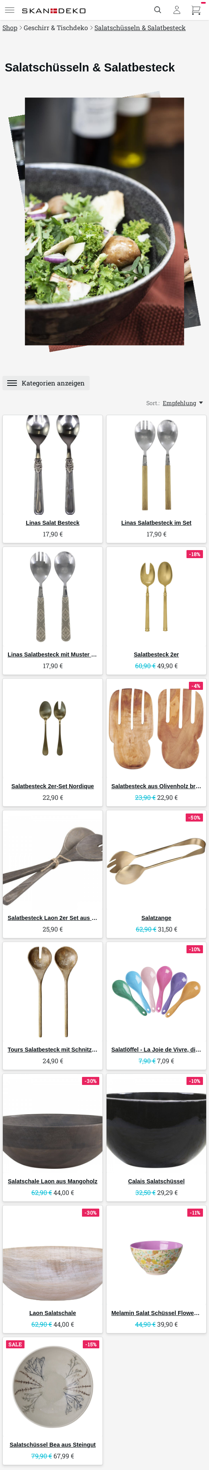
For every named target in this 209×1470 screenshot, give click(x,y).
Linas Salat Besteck (53, 523)
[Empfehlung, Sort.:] (183, 403)
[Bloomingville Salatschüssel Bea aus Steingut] (52, 1387)
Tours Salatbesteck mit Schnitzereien (58, 1049)
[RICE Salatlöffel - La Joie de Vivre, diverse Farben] (156, 992)
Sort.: (153, 403)
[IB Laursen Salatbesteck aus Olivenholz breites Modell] (156, 728)
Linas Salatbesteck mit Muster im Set (58, 654)
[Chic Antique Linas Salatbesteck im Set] (156, 465)
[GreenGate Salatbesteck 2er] (156, 596)
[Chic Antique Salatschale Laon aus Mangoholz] (52, 1123)
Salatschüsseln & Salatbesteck (140, 27)
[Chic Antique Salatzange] (156, 860)
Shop (9, 27)
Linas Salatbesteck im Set (156, 523)
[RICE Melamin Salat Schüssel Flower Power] (156, 1255)
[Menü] (9, 10)
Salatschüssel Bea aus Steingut (53, 1444)
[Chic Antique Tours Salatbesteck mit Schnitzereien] (52, 992)
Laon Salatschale (52, 1313)
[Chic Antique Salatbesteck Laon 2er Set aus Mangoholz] (52, 860)
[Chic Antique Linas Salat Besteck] (52, 465)
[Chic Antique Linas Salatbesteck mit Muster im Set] (52, 596)
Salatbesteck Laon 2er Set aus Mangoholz (64, 918)
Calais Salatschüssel (156, 1181)
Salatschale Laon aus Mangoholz (53, 1181)
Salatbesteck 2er (156, 654)
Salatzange (156, 918)
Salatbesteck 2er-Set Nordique (52, 786)
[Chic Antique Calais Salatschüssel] (156, 1123)
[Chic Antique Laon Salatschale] (52, 1255)
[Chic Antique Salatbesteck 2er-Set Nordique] (52, 728)
